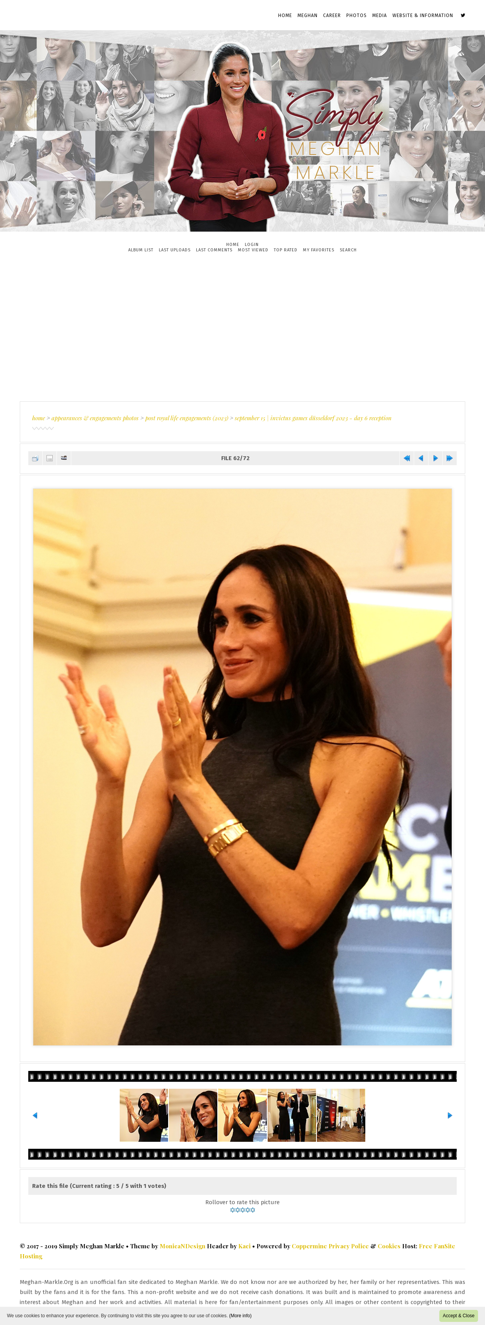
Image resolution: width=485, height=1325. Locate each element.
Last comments (214, 250)
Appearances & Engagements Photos (95, 418)
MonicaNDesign (182, 1246)
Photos (356, 15)
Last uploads (175, 250)
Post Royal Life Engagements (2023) (186, 418)
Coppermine (309, 1246)
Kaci (244, 1246)
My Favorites (318, 250)
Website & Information (422, 15)
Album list (140, 250)
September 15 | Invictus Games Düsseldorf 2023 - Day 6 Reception (313, 418)
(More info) (240, 1315)
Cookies (389, 1246)
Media (379, 15)
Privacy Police (348, 1246)
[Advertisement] (242, 327)
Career (332, 15)
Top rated (286, 250)
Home (285, 15)
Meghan (308, 15)
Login (252, 244)
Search (348, 250)
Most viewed (253, 250)
